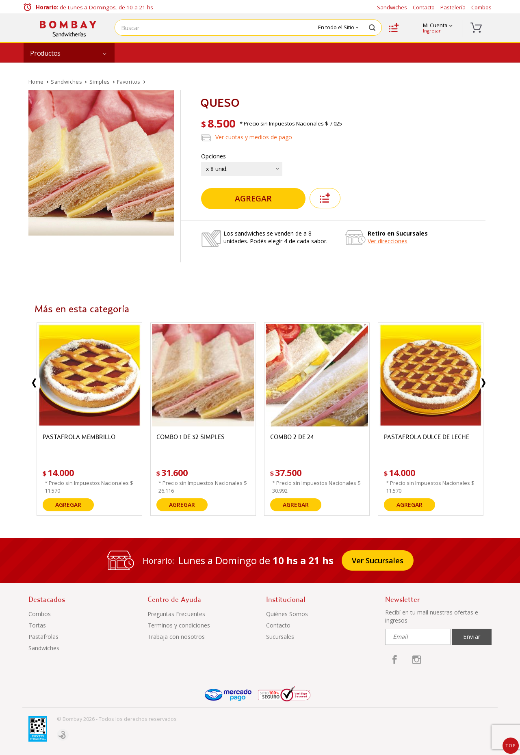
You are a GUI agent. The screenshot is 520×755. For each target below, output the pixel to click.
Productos (45, 53)
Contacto (424, 7)
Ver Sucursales (377, 560)
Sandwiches (392, 7)
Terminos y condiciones (178, 625)
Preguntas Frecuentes (176, 614)
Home (36, 81)
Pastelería (453, 7)
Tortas (37, 625)
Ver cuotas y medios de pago (253, 137)
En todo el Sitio (338, 27)
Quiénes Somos (287, 614)
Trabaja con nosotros (176, 636)
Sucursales (280, 636)
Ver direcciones (387, 241)
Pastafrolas (43, 636)
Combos (481, 7)
